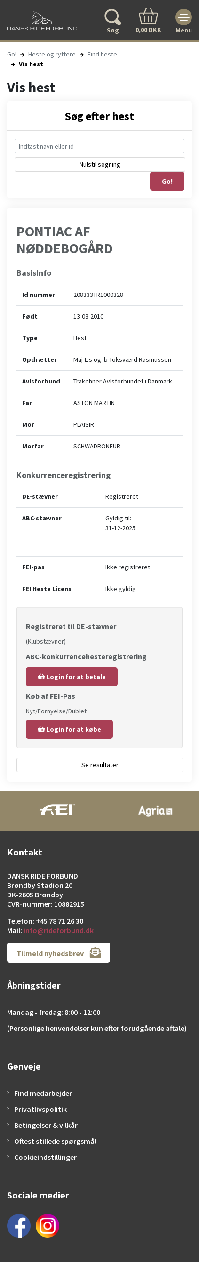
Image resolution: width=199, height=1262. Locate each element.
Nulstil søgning (100, 164)
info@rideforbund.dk (59, 930)
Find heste (102, 54)
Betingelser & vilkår (46, 1125)
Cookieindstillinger (45, 1157)
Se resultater (100, 764)
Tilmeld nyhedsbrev (58, 952)
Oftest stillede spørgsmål (55, 1141)
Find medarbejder (43, 1093)
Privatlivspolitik (40, 1109)
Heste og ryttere (52, 54)
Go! (11, 54)
